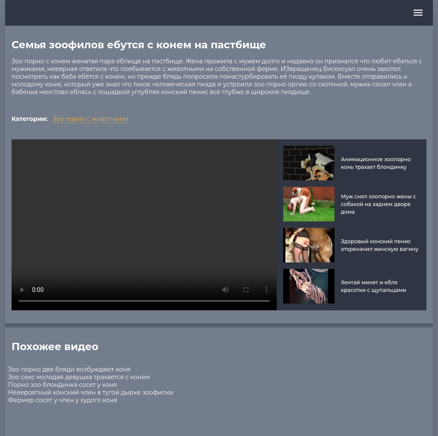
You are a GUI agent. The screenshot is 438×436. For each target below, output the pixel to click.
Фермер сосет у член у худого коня (62, 400)
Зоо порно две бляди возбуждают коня (69, 369)
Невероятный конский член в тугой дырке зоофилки (90, 392)
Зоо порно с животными (91, 119)
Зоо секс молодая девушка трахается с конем (79, 377)
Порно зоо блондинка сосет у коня (62, 385)
